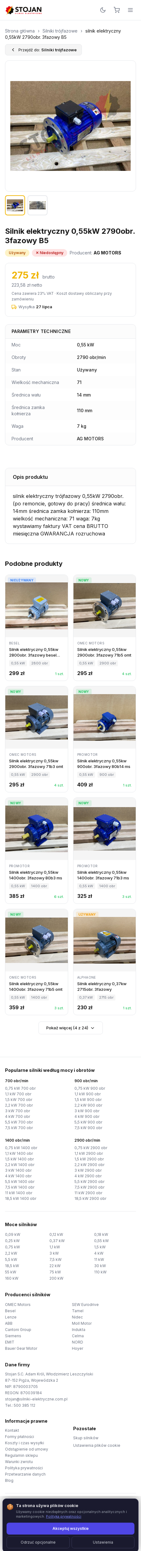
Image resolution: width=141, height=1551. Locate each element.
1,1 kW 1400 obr (19, 1153)
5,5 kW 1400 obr (19, 1181)
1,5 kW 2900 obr (89, 1159)
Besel (10, 1310)
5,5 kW (11, 1259)
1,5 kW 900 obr (88, 1099)
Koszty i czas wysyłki (24, 1443)
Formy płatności (19, 1436)
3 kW (54, 1253)
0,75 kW (12, 1247)
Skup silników (85, 1438)
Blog (9, 1480)
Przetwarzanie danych (25, 1474)
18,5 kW (12, 1265)
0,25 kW (12, 1240)
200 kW (56, 1278)
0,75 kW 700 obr (20, 1088)
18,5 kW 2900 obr (90, 1198)
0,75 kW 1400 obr (21, 1147)
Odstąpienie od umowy (26, 1449)
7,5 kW (55, 1259)
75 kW (55, 1272)
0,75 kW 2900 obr (90, 1147)
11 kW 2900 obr (88, 1192)
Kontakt (12, 1430)
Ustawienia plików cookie (96, 1445)
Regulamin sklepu (21, 1455)
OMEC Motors (18, 1304)
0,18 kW (101, 1234)
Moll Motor (82, 1323)
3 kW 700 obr (17, 1110)
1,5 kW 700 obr (18, 1099)
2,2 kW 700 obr (19, 1105)
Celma (78, 1335)
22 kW (55, 1265)
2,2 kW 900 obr (88, 1105)
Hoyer (77, 1348)
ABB (9, 1323)
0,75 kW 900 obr (89, 1088)
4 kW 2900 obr (88, 1176)
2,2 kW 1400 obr (19, 1164)
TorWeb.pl (113, 1538)
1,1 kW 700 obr (18, 1094)
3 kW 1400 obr (18, 1170)
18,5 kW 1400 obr (20, 1198)
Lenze (11, 1317)
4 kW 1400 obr (18, 1176)
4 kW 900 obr (86, 1116)
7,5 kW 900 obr (88, 1127)
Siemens (13, 1335)
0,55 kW (101, 1240)
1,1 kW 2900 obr (88, 1153)
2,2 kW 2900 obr (89, 1164)
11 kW (99, 1259)
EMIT (9, 1342)
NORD (77, 1342)
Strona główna (20, 30)
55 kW (10, 1272)
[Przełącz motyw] (102, 10)
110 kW (100, 1272)
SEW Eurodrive (85, 1304)
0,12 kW (56, 1234)
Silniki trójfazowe (60, 30)
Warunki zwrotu (19, 1461)
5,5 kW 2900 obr (89, 1181)
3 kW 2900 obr (88, 1170)
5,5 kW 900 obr (88, 1122)
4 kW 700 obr (17, 1116)
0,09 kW (12, 1234)
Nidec (77, 1317)
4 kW (98, 1253)
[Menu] (130, 10)
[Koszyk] (116, 10)
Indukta (78, 1329)
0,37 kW (57, 1240)
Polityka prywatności (24, 1468)
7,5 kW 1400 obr (19, 1187)
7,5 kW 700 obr (19, 1127)
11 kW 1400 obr (18, 1192)
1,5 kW (100, 1247)
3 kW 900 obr (86, 1110)
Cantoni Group (18, 1329)
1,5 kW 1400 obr (19, 1159)
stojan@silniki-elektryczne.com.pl (36, 1399)
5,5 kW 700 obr (19, 1122)
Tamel (77, 1310)
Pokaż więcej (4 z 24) (70, 1028)
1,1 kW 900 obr (87, 1094)
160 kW (11, 1278)
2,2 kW (11, 1253)
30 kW (100, 1265)
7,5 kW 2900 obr (89, 1187)
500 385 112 (24, 1405)
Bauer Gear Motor (21, 1348)
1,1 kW (54, 1247)
